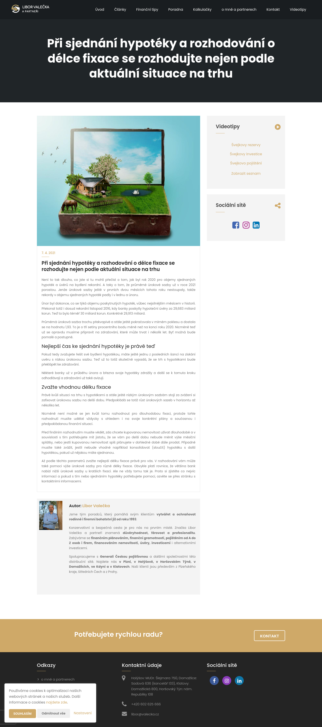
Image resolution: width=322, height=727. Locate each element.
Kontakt (272, 9)
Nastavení (83, 713)
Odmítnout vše (54, 713)
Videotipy (297, 9)
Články (116, 9)
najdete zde (56, 702)
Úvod (95, 9)
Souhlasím (22, 713)
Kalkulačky (200, 9)
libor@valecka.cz (145, 714)
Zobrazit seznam (246, 173)
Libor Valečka (96, 505)
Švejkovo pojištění (246, 163)
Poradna (172, 9)
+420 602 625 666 (146, 704)
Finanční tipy (144, 9)
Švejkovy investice (246, 154)
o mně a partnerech (237, 9)
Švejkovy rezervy (246, 144)
